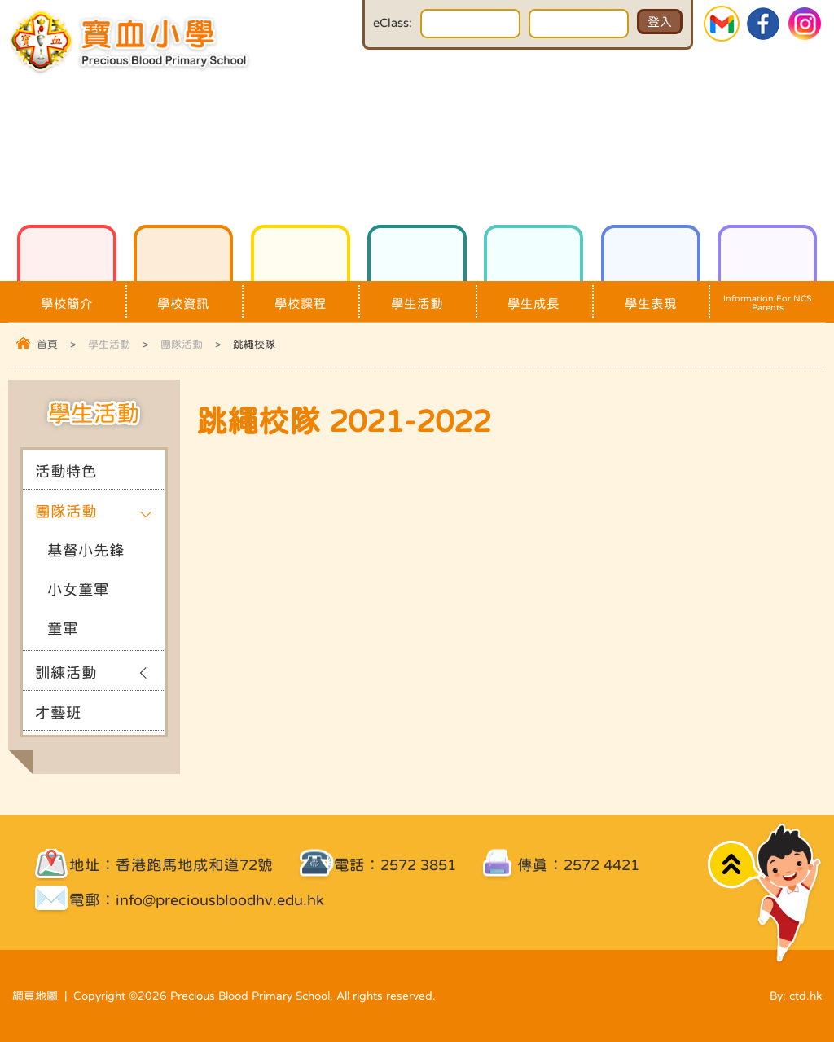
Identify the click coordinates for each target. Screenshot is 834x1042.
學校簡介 (66, 295)
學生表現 (650, 295)
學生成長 (533, 295)
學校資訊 (183, 295)
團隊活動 (181, 344)
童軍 (62, 628)
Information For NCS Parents (767, 296)
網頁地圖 (35, 995)
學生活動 (417, 295)
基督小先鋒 (86, 550)
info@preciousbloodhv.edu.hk (220, 900)
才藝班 (58, 712)
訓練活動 (66, 672)
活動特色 (66, 471)
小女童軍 (78, 589)
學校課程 (300, 295)
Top (734, 865)
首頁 (47, 344)
